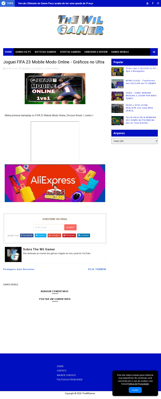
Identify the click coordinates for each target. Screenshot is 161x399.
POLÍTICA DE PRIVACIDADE (70, 379)
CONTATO (62, 370)
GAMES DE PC (23, 52)
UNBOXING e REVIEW (96, 52)
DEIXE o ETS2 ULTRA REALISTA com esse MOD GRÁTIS (139, 108)
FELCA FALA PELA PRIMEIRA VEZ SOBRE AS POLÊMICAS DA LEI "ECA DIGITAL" (141, 120)
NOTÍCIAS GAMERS (45, 52)
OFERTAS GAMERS (70, 52)
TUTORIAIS (31, 59)
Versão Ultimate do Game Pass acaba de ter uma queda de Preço (55, 3)
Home (8, 52)
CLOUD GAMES (13, 59)
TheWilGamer (88, 393)
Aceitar (135, 390)
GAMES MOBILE (120, 52)
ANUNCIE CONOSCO (66, 375)
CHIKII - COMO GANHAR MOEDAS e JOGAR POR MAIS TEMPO (141, 95)
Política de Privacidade (138, 384)
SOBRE (60, 366)
